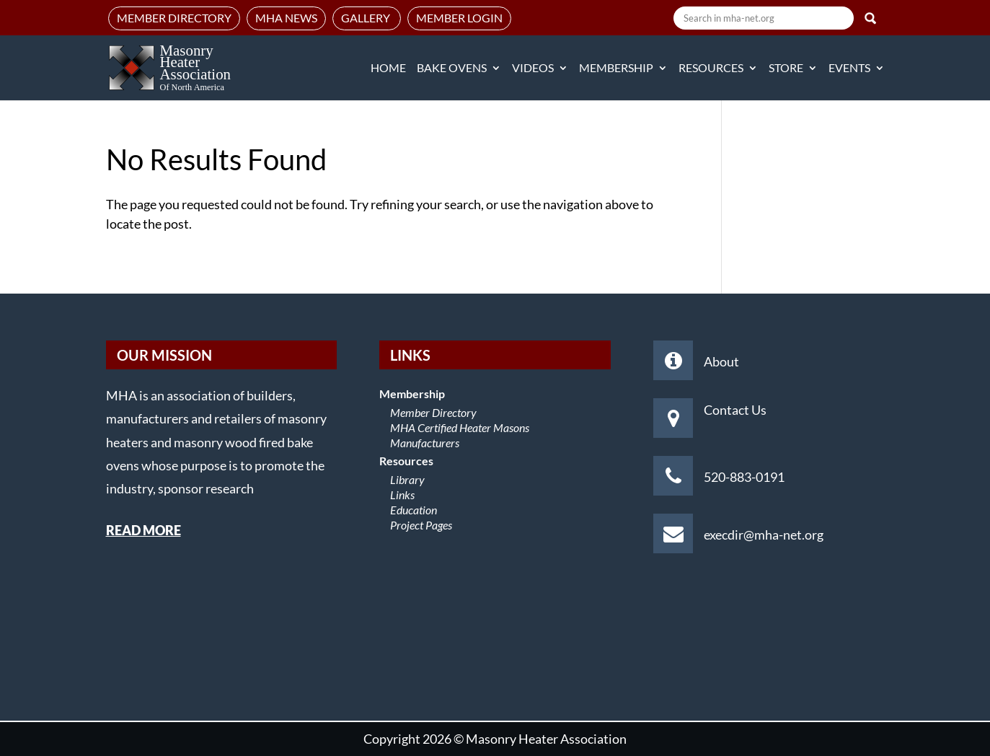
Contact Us (735, 410)
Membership (616, 68)
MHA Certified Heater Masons (459, 427)
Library (407, 479)
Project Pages (421, 525)
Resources (711, 68)
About (721, 361)
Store (786, 68)
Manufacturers (424, 442)
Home (388, 68)
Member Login (459, 18)
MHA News (286, 18)
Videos (533, 68)
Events (849, 68)
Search (870, 18)
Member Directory (174, 18)
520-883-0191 (744, 477)
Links (402, 494)
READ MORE (143, 530)
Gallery (366, 18)
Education (413, 510)
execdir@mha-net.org (763, 534)
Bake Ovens (452, 68)
